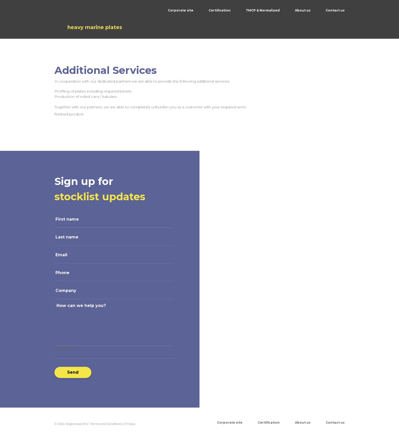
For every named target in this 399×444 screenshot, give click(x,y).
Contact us (335, 10)
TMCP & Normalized (263, 10)
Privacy (130, 424)
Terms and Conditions (106, 424)
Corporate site (180, 10)
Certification (220, 10)
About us (302, 10)
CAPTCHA (64, 348)
